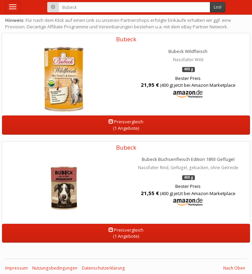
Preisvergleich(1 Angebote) (126, 125)
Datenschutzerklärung (103, 268)
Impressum (16, 268)
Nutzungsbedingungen (54, 268)
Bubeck (126, 39)
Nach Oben (234, 268)
